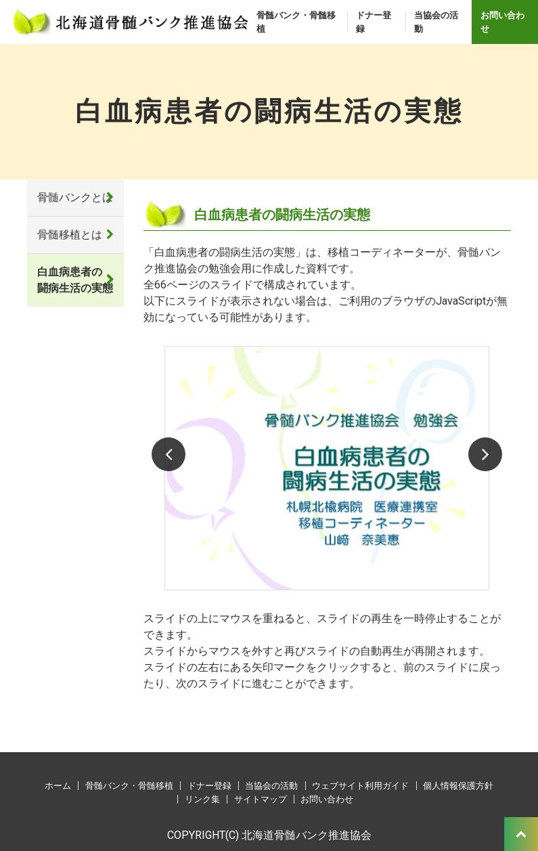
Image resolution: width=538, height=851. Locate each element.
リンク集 (202, 799)
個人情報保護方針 (458, 786)
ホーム (58, 786)
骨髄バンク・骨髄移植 (296, 22)
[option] (327, 468)
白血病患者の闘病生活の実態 (75, 279)
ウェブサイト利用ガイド (360, 786)
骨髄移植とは (69, 234)
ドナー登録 (373, 22)
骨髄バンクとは (75, 197)
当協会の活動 (436, 22)
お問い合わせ (502, 22)
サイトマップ (260, 799)
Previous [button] (168, 454)
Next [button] (485, 454)
